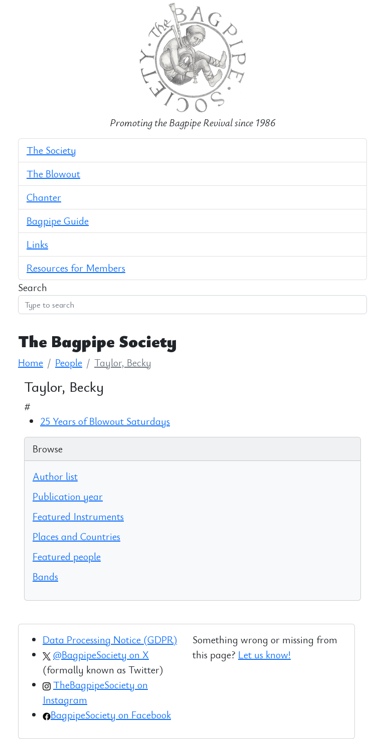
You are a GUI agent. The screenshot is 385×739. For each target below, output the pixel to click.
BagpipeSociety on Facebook (111, 714)
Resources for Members (76, 268)
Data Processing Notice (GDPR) (110, 639)
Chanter (44, 197)
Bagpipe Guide (58, 220)
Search (32, 287)
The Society (51, 150)
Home (30, 362)
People (68, 362)
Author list (55, 476)
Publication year (68, 496)
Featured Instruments (78, 516)
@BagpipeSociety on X (101, 654)
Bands (45, 576)
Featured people (67, 556)
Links (37, 244)
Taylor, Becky (122, 362)
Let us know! (264, 654)
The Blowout (53, 173)
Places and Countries (76, 536)
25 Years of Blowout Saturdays (105, 421)
